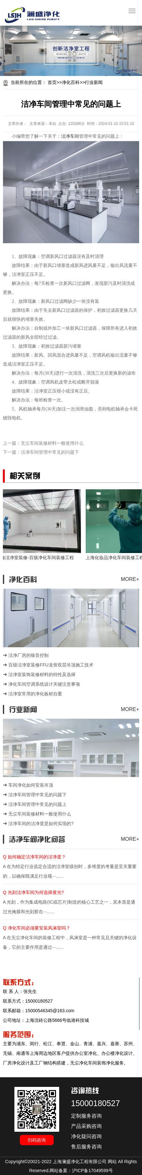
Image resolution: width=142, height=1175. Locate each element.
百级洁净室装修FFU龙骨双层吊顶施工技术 (50, 664)
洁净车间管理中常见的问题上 (37, 804)
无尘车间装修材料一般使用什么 (52, 443)
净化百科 (71, 82)
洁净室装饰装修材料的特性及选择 (41, 674)
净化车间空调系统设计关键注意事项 (44, 684)
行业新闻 (94, 82)
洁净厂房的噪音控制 (28, 655)
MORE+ (130, 579)
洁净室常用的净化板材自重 (35, 693)
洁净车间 (70, 136)
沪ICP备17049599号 (92, 1170)
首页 (52, 82)
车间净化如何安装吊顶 (30, 785)
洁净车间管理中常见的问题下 (50, 452)
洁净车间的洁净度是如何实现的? (41, 823)
